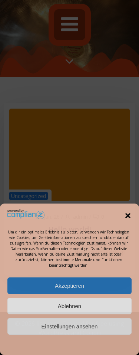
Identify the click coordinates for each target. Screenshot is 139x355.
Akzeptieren (69, 286)
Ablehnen (69, 306)
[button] (128, 215)
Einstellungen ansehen (70, 326)
